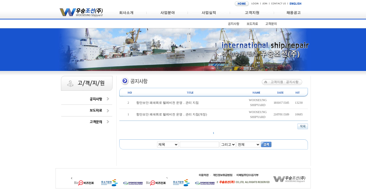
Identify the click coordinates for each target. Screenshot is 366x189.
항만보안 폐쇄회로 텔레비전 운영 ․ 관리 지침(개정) (171, 114)
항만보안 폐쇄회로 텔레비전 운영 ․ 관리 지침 (167, 103)
